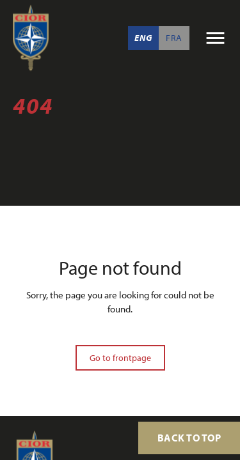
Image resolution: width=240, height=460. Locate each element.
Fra (174, 37)
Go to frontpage (120, 358)
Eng (143, 37)
